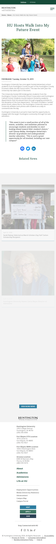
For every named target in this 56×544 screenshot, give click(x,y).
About (20, 468)
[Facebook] (21, 530)
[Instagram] (25, 530)
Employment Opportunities (27, 490)
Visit (28, 507)
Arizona (32, 2)
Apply (28, 512)
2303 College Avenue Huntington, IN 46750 (25, 429)
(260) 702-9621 (22, 443)
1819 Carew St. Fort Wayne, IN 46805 (25, 439)
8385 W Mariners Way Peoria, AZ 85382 (25, 460)
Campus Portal (22, 501)
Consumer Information (37, 538)
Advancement (22, 495)
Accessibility (49, 536)
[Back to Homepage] (28, 418)
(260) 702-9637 (22, 453)
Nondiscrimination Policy (23, 540)
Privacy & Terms (18, 538)
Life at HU (22, 481)
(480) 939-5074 (22, 463)
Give (28, 516)
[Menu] (52, 9)
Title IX (39, 540)
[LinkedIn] (31, 530)
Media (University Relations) (28, 492)
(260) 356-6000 (22, 432)
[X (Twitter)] (28, 530)
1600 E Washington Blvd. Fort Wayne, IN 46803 (26, 450)
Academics (22, 472)
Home (4, 15)
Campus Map (22, 498)
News (9, 15)
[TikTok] (34, 530)
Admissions (23, 476)
